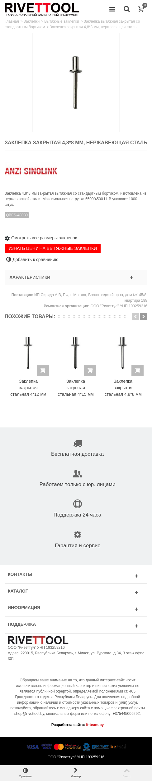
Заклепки (32, 21)
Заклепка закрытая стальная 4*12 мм (28, 388)
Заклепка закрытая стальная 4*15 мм (75, 388)
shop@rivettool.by (29, 713)
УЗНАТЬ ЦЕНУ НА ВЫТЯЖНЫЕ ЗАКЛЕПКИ (52, 248)
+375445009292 (126, 713)
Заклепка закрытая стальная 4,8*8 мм (122, 388)
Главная (12, 21)
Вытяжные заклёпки (61, 21)
